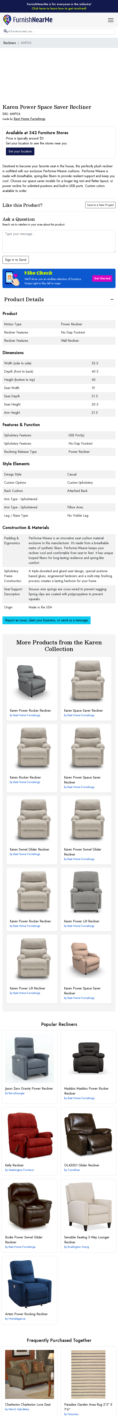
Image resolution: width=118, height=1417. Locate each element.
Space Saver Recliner (83, 710)
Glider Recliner (81, 1165)
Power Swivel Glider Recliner (82, 852)
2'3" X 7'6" (88, 1407)
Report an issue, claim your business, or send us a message (46, 620)
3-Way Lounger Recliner (86, 1240)
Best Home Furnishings (29, 118)
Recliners (9, 43)
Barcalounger (17, 1093)
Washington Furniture (21, 1170)
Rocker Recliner (25, 777)
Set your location (20, 151)
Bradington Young (78, 1247)
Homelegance (17, 1319)
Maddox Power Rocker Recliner (86, 1091)
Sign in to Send (15, 259)
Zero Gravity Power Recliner (29, 1088)
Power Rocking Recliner (26, 1314)
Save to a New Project (100, 205)
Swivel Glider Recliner (29, 849)
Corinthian (74, 1170)
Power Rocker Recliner (30, 710)
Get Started (102, 278)
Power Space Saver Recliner (82, 780)
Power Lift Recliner (81, 921)
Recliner (14, 1165)
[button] (112, 20)
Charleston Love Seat (28, 1404)
